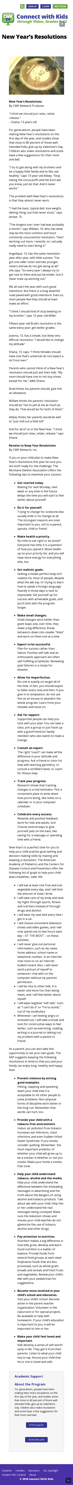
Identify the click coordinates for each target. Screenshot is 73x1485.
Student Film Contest (14, 1474)
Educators (34, 1470)
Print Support (36, 1424)
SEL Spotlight (50, 1470)
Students (7, 1470)
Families (20, 1470)
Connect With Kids (41, 1479)
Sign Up (32, 6)
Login (45, 6)
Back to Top (68, 1480)
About (32, 1474)
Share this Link (36, 1439)
